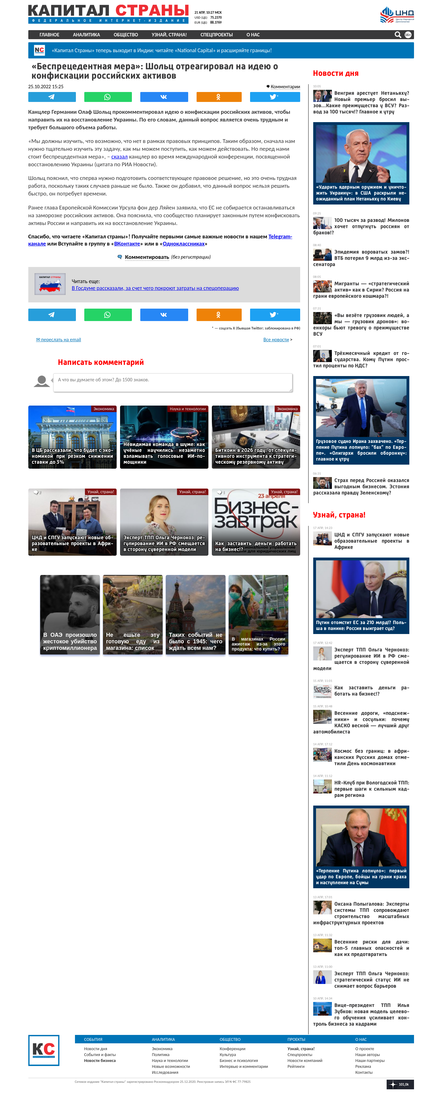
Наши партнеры (370, 1060)
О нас (253, 35)
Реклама (363, 1066)
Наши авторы (368, 1054)
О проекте (365, 1048)
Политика (161, 1054)
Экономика (104, 408)
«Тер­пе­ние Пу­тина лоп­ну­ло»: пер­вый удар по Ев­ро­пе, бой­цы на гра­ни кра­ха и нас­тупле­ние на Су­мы (361, 876)
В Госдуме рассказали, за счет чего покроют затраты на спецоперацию (155, 287)
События (93, 1039)
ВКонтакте (127, 243)
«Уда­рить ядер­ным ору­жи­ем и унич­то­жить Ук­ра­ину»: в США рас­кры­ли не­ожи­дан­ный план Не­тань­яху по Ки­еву (361, 193)
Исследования (165, 1072)
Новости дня (336, 73)
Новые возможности (171, 1066)
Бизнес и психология (239, 1060)
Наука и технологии (188, 408)
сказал (119, 156)
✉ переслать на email (58, 339)
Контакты (364, 1072)
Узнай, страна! (169, 35)
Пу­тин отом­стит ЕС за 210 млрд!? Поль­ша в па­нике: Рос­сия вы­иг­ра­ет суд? (361, 625)
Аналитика (86, 35)
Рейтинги (296, 1066)
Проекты (296, 1039)
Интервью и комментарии (244, 1066)
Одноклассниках (184, 243)
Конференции (233, 1048)
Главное (49, 35)
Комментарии (285, 86)
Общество (126, 35)
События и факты (100, 1054)
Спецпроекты (217, 35)
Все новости (276, 339)
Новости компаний (305, 1060)
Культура (228, 1054)
